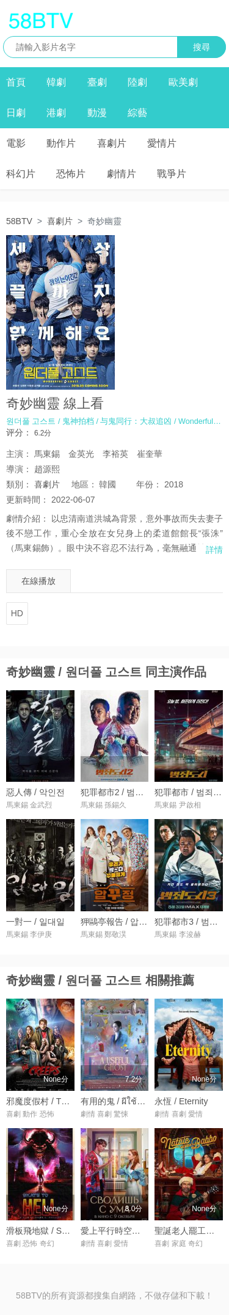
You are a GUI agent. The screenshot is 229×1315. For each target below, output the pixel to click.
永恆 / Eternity (181, 1101)
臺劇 (97, 82)
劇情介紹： (27, 518)
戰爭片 (171, 174)
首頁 (16, 82)
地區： (84, 484)
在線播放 (38, 581)
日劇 (16, 112)
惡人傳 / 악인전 (35, 792)
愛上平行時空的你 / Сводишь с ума (148, 1231)
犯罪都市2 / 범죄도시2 (123, 792)
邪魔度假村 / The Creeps (53, 1101)
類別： (19, 484)
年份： (149, 484)
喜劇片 (111, 143)
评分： (19, 432)
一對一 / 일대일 (35, 922)
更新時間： (27, 500)
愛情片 (161, 143)
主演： (19, 454)
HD (17, 613)
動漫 (97, 112)
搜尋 (201, 47)
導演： (19, 469)
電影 (16, 143)
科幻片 (20, 174)
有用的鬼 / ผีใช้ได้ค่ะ (119, 1101)
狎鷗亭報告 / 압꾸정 (118, 922)
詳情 (214, 550)
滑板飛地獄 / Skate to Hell (55, 1231)
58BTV (19, 221)
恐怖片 (70, 174)
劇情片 (121, 174)
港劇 (56, 112)
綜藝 (137, 112)
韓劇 (56, 82)
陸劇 (137, 82)
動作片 (61, 143)
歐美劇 (183, 82)
